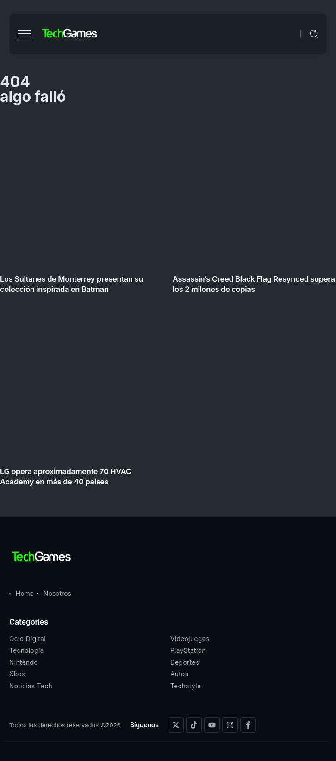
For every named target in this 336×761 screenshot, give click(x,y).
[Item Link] (168, 303)
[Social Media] (176, 725)
